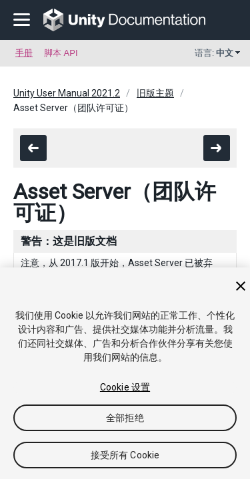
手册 (24, 53)
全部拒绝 (125, 417)
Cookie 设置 (125, 387)
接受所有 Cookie (125, 455)
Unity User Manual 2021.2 (66, 93)
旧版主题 (155, 93)
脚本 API (61, 53)
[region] (125, 373)
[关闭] (241, 286)
